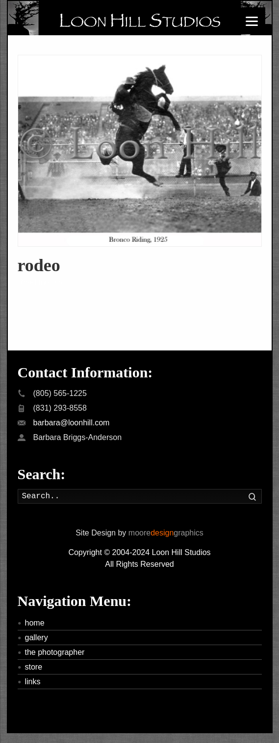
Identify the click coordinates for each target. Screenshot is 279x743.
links (33, 681)
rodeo (39, 265)
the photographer (55, 652)
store (34, 667)
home (35, 623)
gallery (36, 637)
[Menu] (251, 20)
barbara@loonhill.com (71, 422)
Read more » (40, 282)
